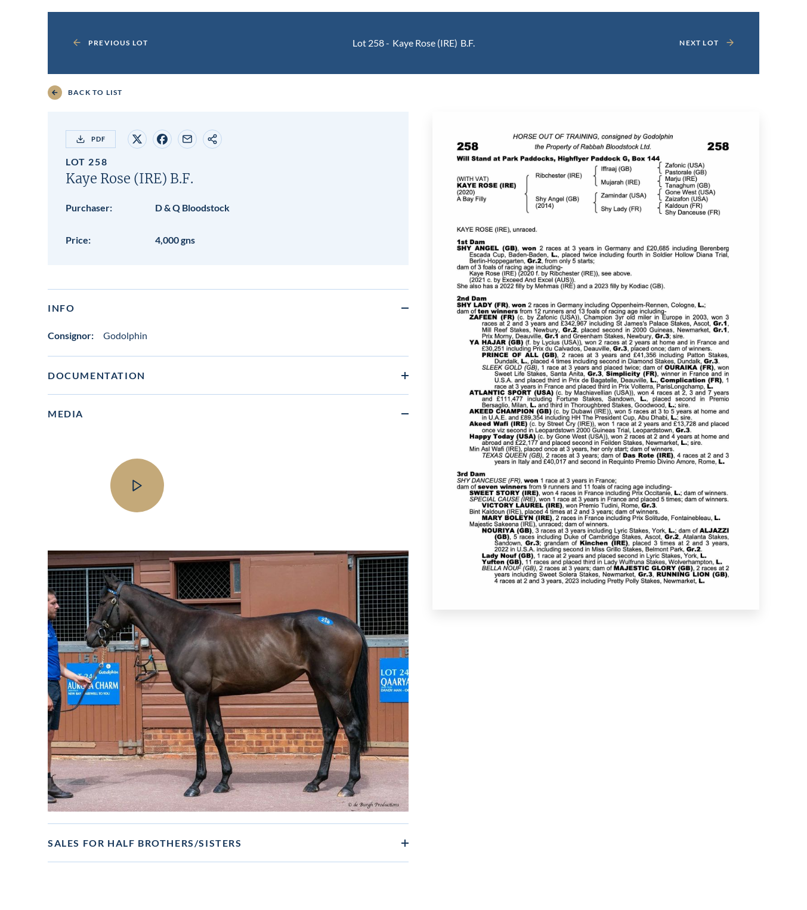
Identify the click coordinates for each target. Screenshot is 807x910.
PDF (91, 139)
